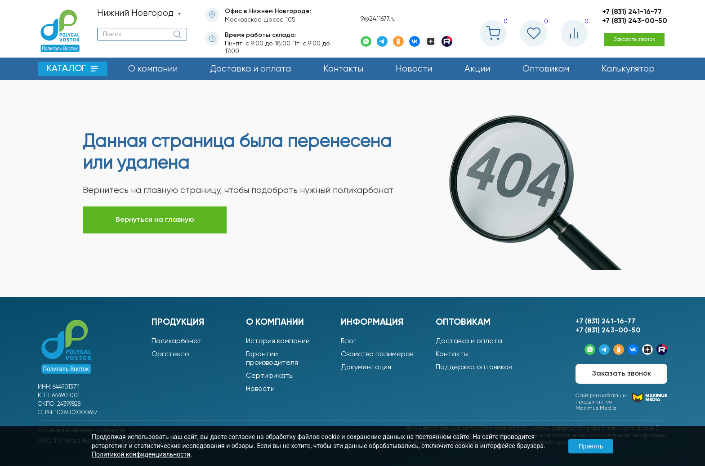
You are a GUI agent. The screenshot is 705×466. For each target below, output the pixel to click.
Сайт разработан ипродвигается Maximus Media (621, 402)
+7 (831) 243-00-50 (634, 21)
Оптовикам (545, 69)
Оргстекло (170, 354)
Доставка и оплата (250, 69)
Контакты (343, 69)
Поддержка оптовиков (474, 367)
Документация (366, 367)
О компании (153, 69)
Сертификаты (270, 376)
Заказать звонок (634, 39)
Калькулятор (628, 69)
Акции (477, 69)
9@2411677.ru (378, 19)
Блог (348, 341)
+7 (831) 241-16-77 (632, 12)
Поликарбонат (177, 341)
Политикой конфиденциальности (141, 454)
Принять (591, 446)
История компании (278, 341)
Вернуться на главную (155, 220)
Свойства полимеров (377, 354)
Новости (414, 69)
